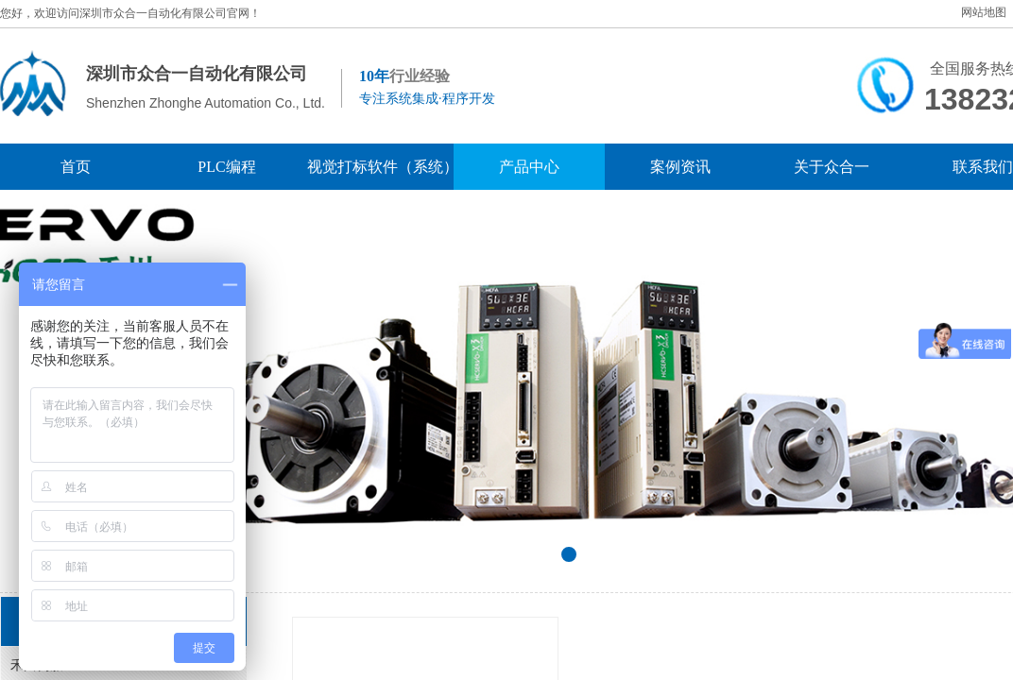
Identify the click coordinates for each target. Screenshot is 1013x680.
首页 (75, 167)
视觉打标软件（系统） (378, 167)
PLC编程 (226, 167)
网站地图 (983, 12)
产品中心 (529, 167)
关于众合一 (831, 167)
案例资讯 (680, 167)
